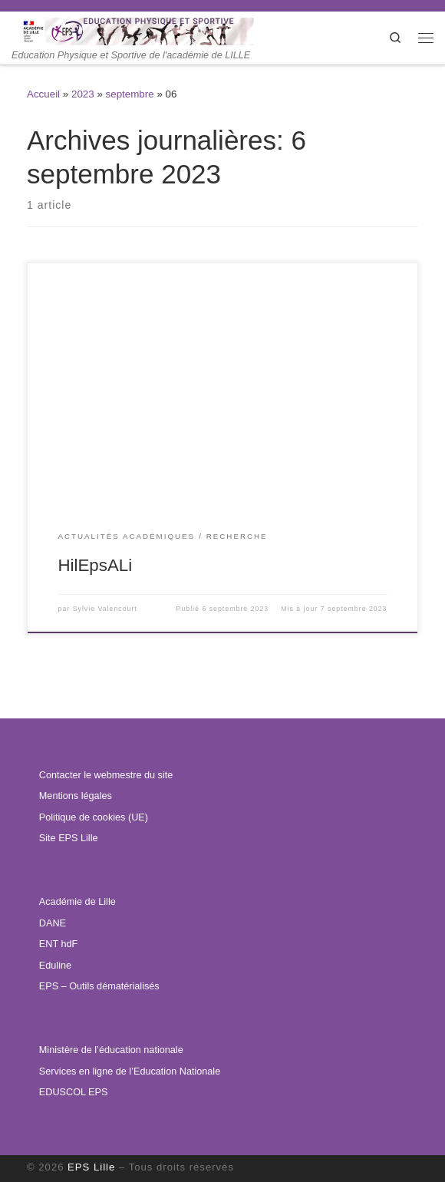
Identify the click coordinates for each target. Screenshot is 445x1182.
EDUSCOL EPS (73, 1092)
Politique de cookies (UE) (93, 817)
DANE (52, 923)
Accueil (43, 94)
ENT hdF (58, 944)
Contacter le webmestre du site (106, 775)
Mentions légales (75, 796)
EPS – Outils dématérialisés (99, 986)
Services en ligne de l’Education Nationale (129, 1071)
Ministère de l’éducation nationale (111, 1050)
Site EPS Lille (68, 838)
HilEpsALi (95, 565)
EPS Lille (91, 1167)
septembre (130, 94)
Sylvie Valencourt (105, 608)
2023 (82, 94)
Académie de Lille (77, 901)
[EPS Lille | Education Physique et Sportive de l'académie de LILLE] (151, 30)
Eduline (55, 965)
